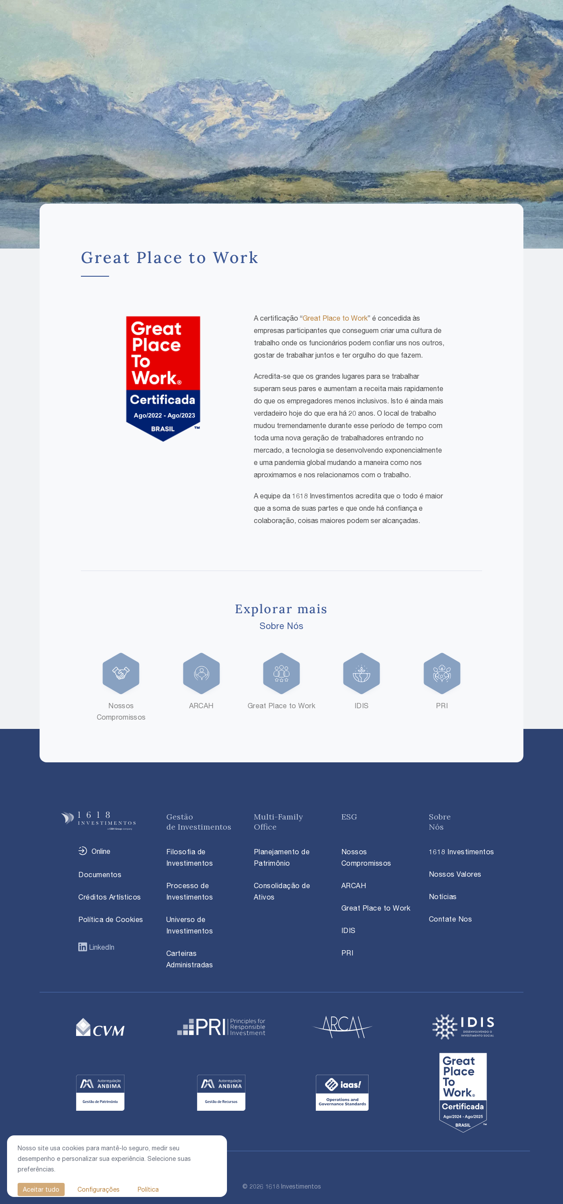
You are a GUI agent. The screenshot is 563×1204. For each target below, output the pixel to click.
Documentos (99, 874)
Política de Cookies (110, 919)
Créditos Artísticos (109, 897)
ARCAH (353, 885)
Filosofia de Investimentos (189, 857)
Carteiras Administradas (189, 959)
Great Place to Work (335, 318)
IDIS (348, 930)
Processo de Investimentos (189, 891)
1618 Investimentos (461, 851)
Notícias (443, 896)
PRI (347, 952)
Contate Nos (450, 919)
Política (148, 1189)
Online (100, 851)
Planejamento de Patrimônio (282, 857)
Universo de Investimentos (189, 925)
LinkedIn (100, 947)
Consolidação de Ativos (282, 891)
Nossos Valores (455, 874)
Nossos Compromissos (366, 857)
